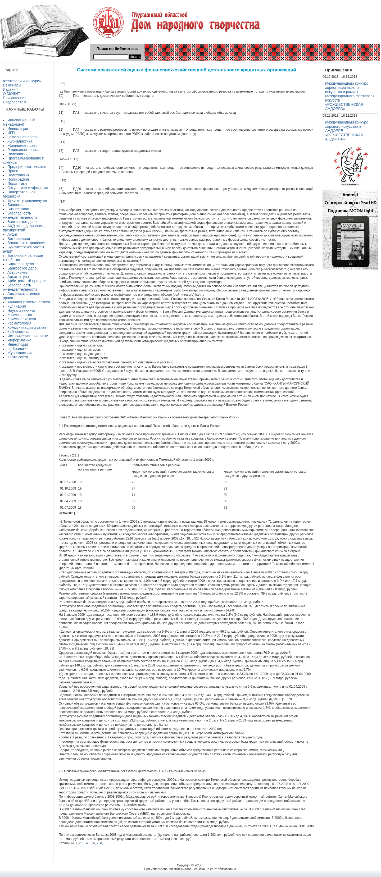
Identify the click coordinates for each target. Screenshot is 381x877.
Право (12, 171)
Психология (17, 154)
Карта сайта (17, 357)
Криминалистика (21, 319)
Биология (15, 205)
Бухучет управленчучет (27, 200)
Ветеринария (18, 238)
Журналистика (19, 141)
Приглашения (14, 98)
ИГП (11, 133)
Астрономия (17, 272)
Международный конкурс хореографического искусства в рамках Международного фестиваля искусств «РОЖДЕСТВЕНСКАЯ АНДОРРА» (349, 96)
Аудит (12, 234)
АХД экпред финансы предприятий (23, 228)
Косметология (19, 323)
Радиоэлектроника (23, 150)
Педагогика (17, 183)
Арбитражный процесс (26, 281)
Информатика (19, 340)
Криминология (19, 315)
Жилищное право (22, 145)
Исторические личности (27, 336)
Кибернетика (18, 332)
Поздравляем (14, 102)
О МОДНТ (11, 94)
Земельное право (22, 137)
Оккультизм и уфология (27, 188)
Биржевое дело (20, 264)
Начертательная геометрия (19, 194)
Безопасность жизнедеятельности (20, 215)
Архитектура (18, 277)
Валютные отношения (26, 243)
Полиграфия (18, 179)
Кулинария (16, 306)
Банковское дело (22, 222)
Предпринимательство (26, 167)
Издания (10, 89)
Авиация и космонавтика (28, 302)
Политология (18, 175)
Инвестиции (17, 128)
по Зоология (18, 348)
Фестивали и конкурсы (22, 81)
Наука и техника (21, 310)
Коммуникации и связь (26, 327)
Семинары (12, 85)
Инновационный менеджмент (19, 122)
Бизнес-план (18, 209)
